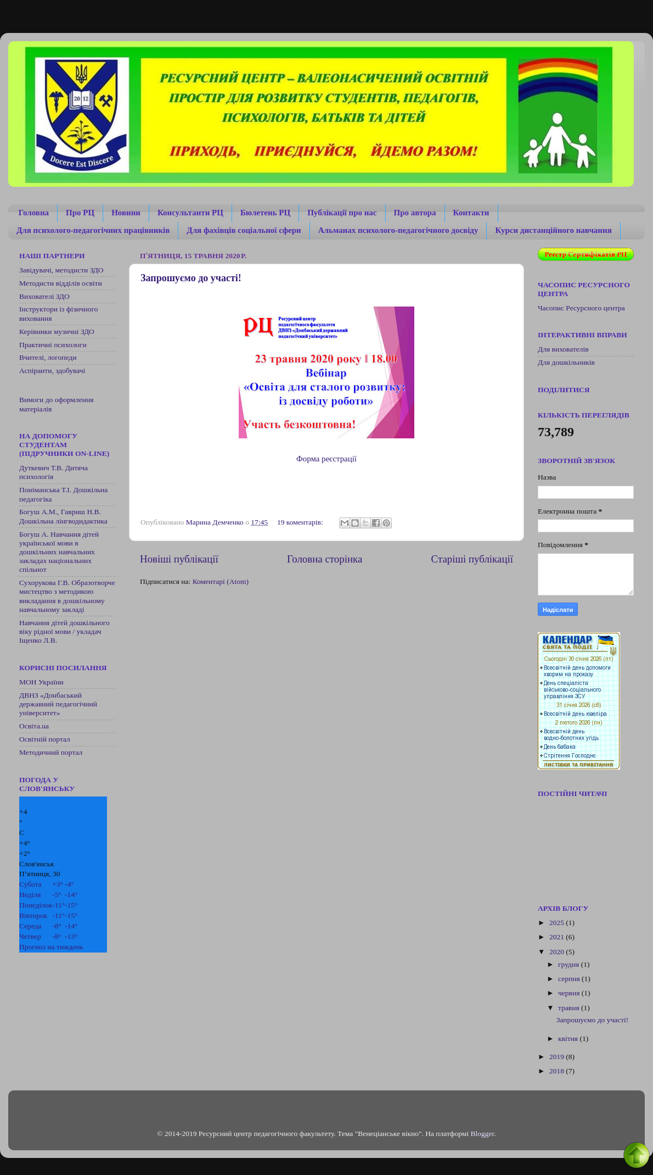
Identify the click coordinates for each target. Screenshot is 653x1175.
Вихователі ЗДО (44, 296)
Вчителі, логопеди (47, 357)
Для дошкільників (566, 362)
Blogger (482, 1133)
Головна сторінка (324, 559)
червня (570, 993)
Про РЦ (80, 212)
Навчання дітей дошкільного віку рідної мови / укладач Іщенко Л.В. (64, 631)
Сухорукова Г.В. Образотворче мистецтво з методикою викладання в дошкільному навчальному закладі (67, 596)
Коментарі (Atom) (221, 581)
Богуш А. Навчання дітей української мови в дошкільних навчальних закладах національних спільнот (59, 552)
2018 (557, 1071)
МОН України (41, 682)
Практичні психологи (53, 345)
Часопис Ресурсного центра (581, 308)
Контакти (471, 212)
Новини (125, 212)
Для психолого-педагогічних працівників (93, 230)
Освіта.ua (34, 726)
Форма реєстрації (326, 458)
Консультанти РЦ (190, 212)
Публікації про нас (341, 212)
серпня (570, 978)
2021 (557, 937)
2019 (557, 1057)
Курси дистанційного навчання (553, 230)
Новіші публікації (179, 559)
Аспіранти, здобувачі (52, 370)
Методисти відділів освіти (60, 283)
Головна (34, 212)
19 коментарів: (301, 522)
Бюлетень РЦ (265, 212)
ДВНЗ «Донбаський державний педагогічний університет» (58, 704)
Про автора (415, 212)
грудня (569, 964)
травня (569, 1008)
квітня (568, 1038)
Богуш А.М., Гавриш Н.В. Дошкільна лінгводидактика (63, 516)
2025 (557, 922)
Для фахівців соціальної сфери (244, 230)
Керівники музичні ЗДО (56, 331)
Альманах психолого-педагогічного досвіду (398, 230)
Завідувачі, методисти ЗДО (61, 270)
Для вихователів (563, 349)
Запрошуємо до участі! (190, 277)
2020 (557, 952)
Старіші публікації (472, 559)
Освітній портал (44, 739)
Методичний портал (50, 752)
